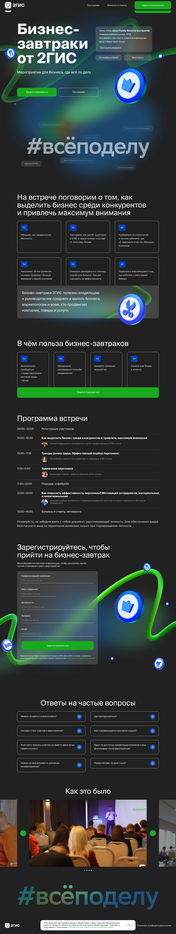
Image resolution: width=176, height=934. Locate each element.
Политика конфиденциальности (154, 925)
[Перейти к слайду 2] (86, 870)
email (24, 629)
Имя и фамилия (29, 589)
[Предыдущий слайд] (23, 833)
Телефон (25, 616)
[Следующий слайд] (153, 833)
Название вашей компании (35, 576)
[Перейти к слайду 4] (91, 870)
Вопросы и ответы (117, 9)
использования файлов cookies (100, 927)
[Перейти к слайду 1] (84, 870)
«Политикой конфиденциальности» (80, 658)
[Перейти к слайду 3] (89, 870)
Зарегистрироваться (153, 9)
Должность (27, 603)
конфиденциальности (77, 927)
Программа (93, 9)
